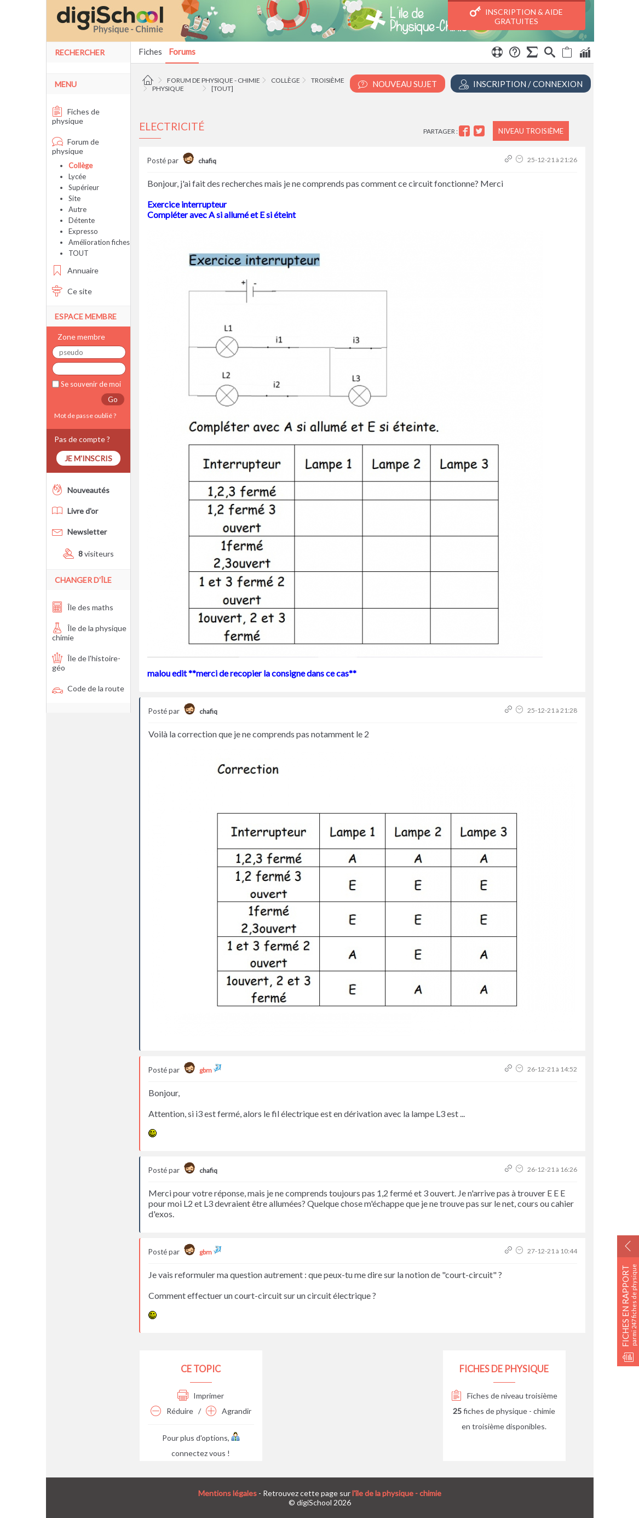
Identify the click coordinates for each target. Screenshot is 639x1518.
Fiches (150, 51)
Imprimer (200, 1395)
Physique (168, 88)
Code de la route (88, 688)
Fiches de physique (76, 116)
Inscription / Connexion (521, 84)
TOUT (78, 253)
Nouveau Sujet (397, 84)
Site (74, 198)
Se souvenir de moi (90, 384)
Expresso (83, 231)
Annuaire (75, 270)
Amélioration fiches (99, 242)
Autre (77, 209)
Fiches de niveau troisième (504, 1395)
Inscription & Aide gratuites (516, 16)
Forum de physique (75, 146)
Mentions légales (227, 1493)
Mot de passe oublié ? (84, 415)
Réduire (172, 1411)
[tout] (222, 88)
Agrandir (228, 1411)
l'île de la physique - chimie (396, 1493)
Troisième (327, 80)
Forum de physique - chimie (213, 80)
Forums (182, 51)
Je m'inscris (88, 458)
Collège (285, 80)
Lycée (77, 176)
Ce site (72, 291)
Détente (81, 220)
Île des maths (82, 607)
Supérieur (83, 187)
